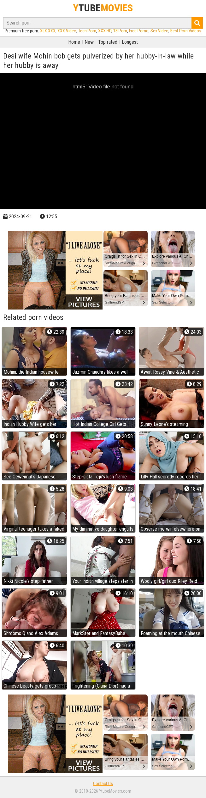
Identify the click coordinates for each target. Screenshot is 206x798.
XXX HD (104, 30)
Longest (130, 42)
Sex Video (159, 30)
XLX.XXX (48, 30)
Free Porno (139, 30)
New (89, 42)
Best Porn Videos (185, 30)
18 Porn (120, 30)
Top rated (107, 42)
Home (74, 42)
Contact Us (103, 783)
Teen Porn (87, 30)
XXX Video (66, 30)
